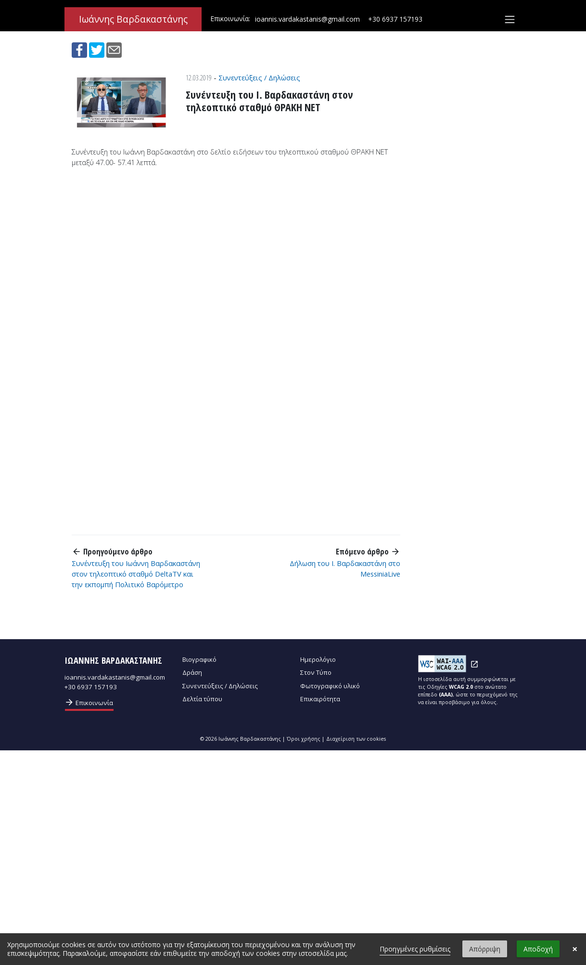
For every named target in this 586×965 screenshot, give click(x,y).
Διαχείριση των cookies (356, 738)
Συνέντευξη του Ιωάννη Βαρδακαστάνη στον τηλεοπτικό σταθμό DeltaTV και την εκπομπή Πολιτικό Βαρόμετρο (136, 573)
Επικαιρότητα (320, 699)
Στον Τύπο (315, 672)
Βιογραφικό (199, 659)
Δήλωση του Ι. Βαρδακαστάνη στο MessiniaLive (345, 568)
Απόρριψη (484, 948)
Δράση (192, 672)
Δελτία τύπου (202, 699)
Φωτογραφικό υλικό (330, 686)
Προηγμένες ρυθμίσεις (415, 948)
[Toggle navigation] (510, 19)
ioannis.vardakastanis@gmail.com (307, 19)
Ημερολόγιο (318, 659)
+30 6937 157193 (395, 19)
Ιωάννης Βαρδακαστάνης (133, 19)
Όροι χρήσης (303, 738)
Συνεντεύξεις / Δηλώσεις (259, 77)
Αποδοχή (538, 948)
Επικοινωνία (88, 702)
